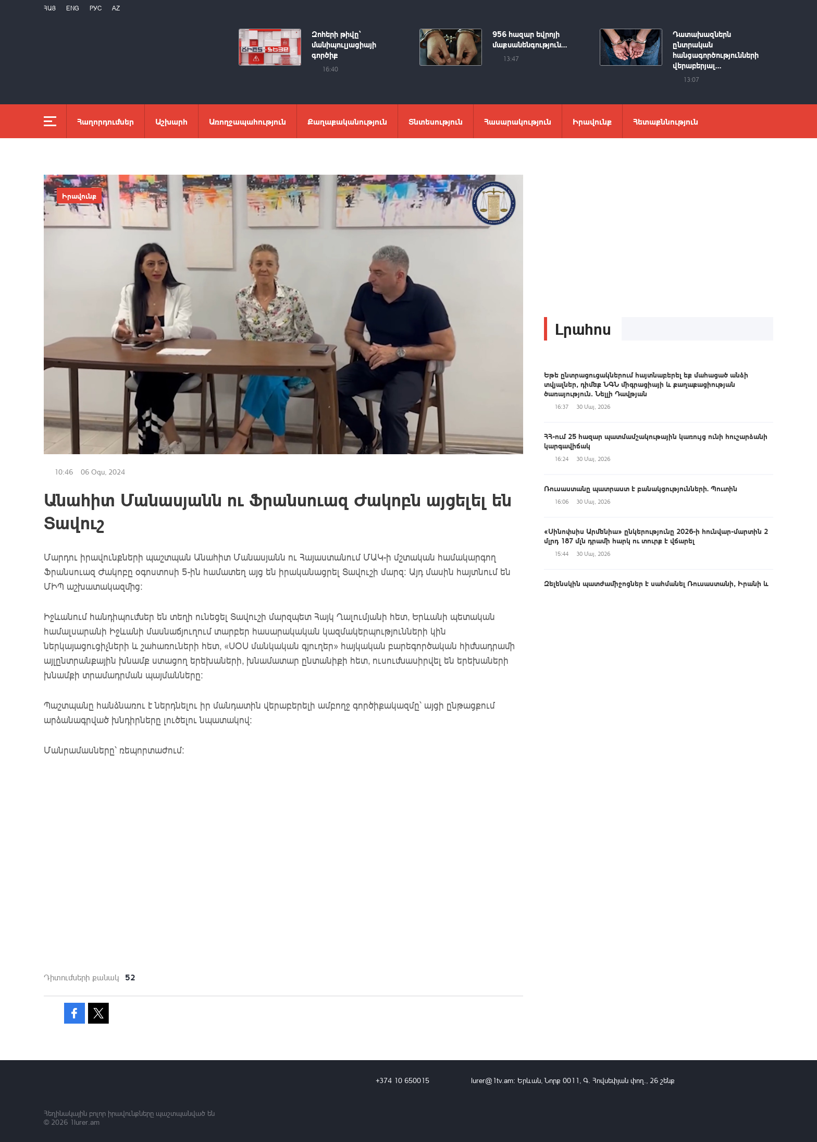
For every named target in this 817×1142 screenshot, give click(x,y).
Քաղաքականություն (347, 121)
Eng (72, 8)
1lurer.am (85, 1121)
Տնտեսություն (435, 121)
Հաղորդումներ (105, 121)
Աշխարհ (171, 121)
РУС (96, 8)
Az (116, 8)
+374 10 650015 (402, 1080)
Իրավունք (592, 121)
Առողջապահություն (247, 121)
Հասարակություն (517, 121)
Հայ (50, 8)
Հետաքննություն (665, 121)
